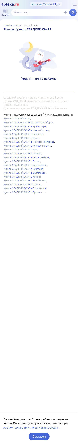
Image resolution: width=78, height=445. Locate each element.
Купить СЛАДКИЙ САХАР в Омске (22, 138)
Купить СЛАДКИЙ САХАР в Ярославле (24, 192)
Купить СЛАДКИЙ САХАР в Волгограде (24, 172)
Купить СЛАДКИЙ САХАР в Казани (22, 176)
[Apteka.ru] (10, 4)
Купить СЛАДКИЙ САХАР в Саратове (23, 169)
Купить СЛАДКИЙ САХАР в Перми (22, 161)
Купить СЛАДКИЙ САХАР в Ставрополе (25, 188)
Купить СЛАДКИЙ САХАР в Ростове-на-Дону (27, 145)
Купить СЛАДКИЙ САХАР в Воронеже (24, 134)
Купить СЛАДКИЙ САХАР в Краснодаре (25, 126)
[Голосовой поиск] (65, 12)
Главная (8, 25)
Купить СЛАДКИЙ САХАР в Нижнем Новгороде (29, 141)
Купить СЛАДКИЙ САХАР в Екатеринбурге (26, 157)
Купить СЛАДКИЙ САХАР (17, 118)
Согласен (39, 436)
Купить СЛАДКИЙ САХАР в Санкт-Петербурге (28, 122)
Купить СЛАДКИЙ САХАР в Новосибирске (26, 130)
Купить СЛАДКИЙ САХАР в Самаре (22, 184)
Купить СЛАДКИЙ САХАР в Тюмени (22, 153)
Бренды (18, 25)
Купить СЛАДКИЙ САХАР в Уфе (20, 149)
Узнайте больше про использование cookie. (31, 428)
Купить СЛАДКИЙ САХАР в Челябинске (25, 180)
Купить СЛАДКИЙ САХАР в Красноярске (25, 165)
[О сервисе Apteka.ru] (75, 4)
